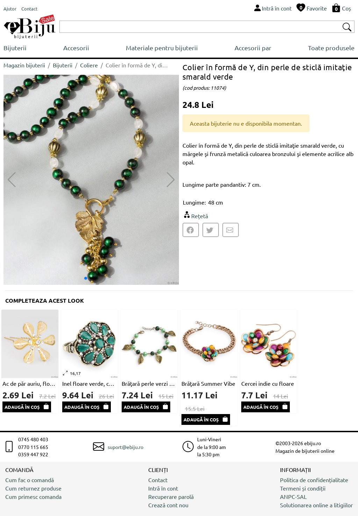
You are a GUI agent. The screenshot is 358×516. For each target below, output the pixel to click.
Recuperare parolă (171, 496)
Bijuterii (15, 47)
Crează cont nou (168, 504)
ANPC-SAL (293, 496)
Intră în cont (163, 488)
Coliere (89, 64)
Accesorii (76, 47)
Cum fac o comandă (29, 479)
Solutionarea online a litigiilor (316, 504)
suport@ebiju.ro (125, 447)
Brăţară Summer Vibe (208, 383)
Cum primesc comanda (33, 496)
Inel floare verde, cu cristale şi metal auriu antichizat (89, 383)
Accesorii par (253, 47)
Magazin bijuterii (24, 64)
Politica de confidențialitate (314, 479)
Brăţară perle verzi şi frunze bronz (149, 383)
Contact (157, 479)
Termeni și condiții (302, 488)
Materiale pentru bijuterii (162, 47)
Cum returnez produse (33, 488)
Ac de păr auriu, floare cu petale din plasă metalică (29, 383)
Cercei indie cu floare (267, 383)
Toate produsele (331, 47)
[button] (171, 179)
